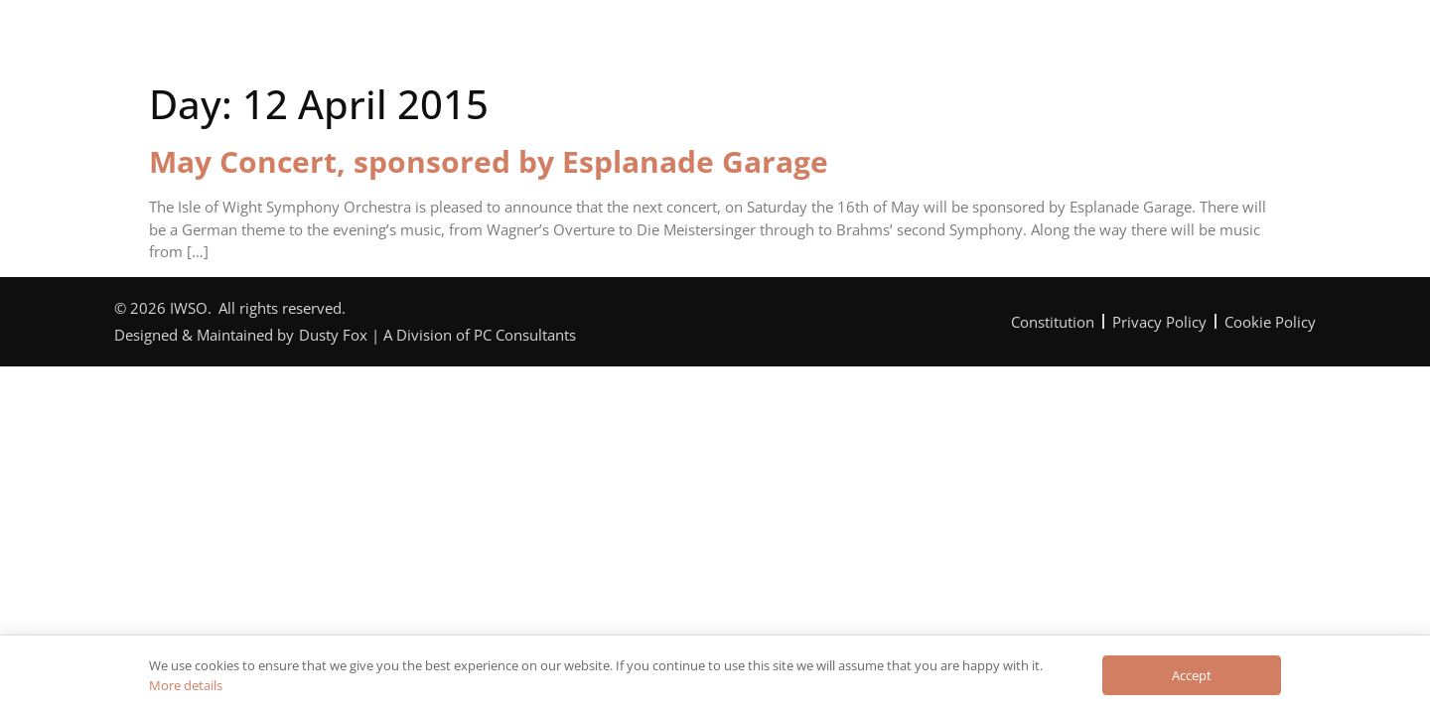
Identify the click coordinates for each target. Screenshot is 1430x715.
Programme (622, 44)
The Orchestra (472, 44)
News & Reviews (938, 44)
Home (344, 44)
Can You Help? (771, 44)
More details (185, 685)
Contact (1080, 44)
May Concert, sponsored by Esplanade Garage (488, 161)
